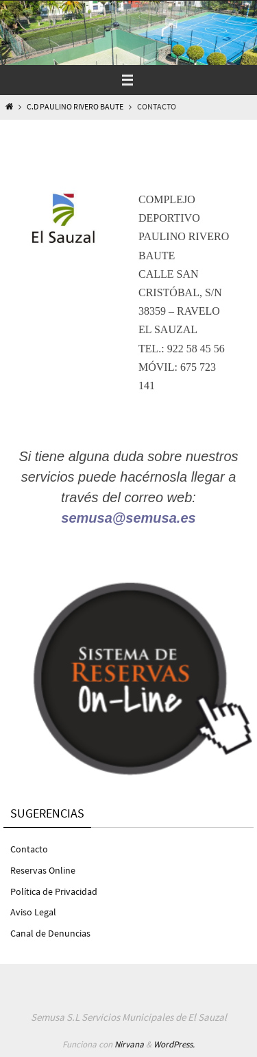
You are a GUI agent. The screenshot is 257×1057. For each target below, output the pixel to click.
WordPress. (174, 1044)
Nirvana (129, 1044)
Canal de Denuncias (50, 933)
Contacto (29, 849)
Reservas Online (42, 870)
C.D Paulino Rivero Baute (75, 107)
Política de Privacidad (53, 891)
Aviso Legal (33, 912)
